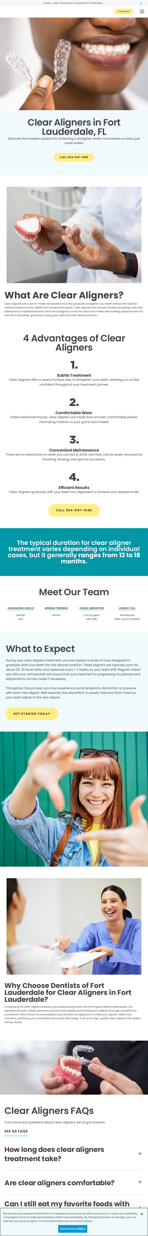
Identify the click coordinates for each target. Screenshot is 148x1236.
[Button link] (124, 11)
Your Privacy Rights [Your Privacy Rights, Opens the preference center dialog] (72, 1229)
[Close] (142, 1214)
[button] (142, 11)
